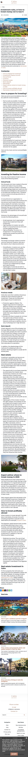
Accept (14, 754)
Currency (5, 78)
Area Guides (21, 735)
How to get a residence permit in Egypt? (14, 618)
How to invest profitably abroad (12, 88)
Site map (7, 734)
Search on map (21, 733)
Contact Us (7, 729)
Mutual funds (7, 77)
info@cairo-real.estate (14, 709)
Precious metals (8, 80)
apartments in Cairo (7, 577)
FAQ (7, 727)
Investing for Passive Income (11, 75)
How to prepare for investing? (12, 73)
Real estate (6, 83)
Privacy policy (7, 732)
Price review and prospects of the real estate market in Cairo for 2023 (13, 648)
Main (7, 725)
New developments (21, 725)
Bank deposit (7, 82)
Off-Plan (21, 727)
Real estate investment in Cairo (12, 90)
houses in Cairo (21, 520)
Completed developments (20, 730)
